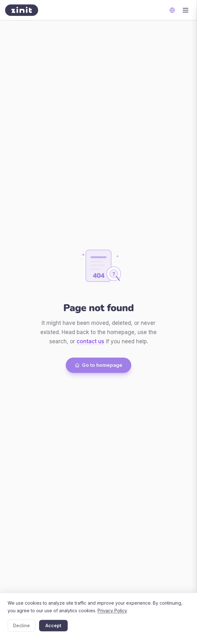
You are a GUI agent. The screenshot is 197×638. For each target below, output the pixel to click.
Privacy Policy (112, 610)
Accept (53, 625)
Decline (21, 625)
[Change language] (172, 10)
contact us (90, 341)
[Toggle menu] (185, 10)
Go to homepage (98, 365)
